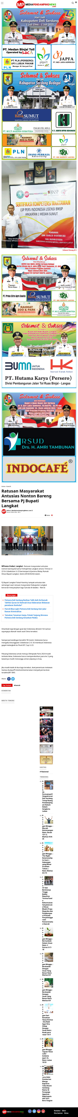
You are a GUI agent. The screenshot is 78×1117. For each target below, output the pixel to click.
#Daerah (17, 685)
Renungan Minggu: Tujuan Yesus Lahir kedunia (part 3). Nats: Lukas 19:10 (47, 1050)
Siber (64, 1111)
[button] (76, 1)
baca (47, 515)
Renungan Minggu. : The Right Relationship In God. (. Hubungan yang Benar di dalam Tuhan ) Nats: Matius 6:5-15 (47, 858)
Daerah (8, 486)
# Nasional (44, 772)
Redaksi (57, 1111)
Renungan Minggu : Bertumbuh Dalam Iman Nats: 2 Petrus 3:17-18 (47, 939)
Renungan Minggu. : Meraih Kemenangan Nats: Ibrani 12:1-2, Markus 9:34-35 (47, 827)
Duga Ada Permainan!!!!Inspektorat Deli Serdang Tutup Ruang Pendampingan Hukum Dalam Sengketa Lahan (47, 796)
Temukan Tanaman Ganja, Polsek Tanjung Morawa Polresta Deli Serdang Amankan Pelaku (26, 616)
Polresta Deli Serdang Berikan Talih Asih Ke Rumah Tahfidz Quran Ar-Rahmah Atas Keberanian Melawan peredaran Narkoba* (27, 602)
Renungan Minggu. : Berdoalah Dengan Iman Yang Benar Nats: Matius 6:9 (47, 964)
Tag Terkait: (7, 685)
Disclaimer (58, 1113)
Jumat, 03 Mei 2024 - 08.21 (14, 512)
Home (3, 486)
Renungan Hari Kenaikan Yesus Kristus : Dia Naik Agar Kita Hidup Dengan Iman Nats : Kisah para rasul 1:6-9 (47, 1020)
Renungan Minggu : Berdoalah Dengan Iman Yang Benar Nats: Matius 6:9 (47, 990)
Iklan (66, 1113)
